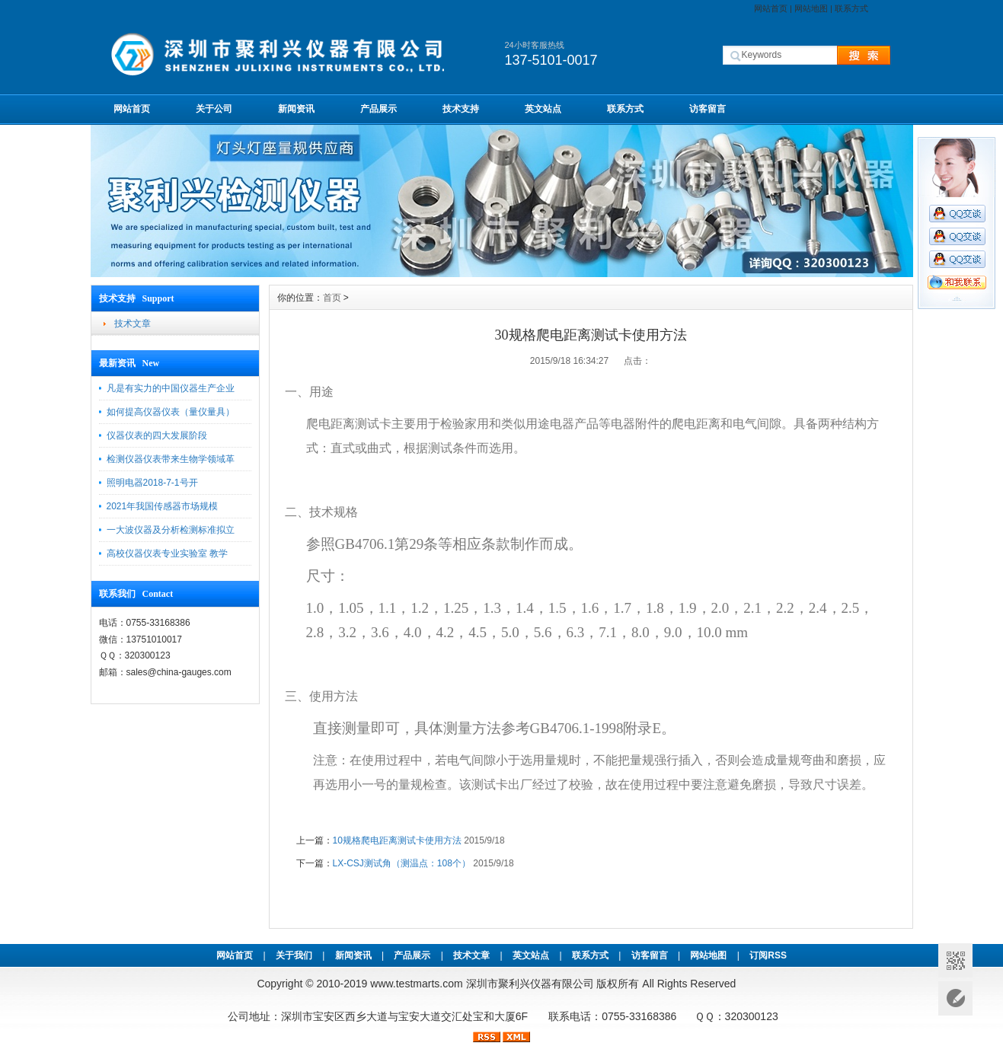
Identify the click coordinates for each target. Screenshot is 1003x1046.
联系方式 (851, 8)
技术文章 (132, 323)
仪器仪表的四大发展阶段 (157, 435)
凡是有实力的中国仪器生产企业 (171, 388)
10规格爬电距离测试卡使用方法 (397, 840)
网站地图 (811, 8)
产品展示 (378, 109)
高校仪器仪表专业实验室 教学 (167, 553)
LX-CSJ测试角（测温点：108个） (402, 863)
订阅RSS (768, 955)
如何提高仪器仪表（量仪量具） (171, 412)
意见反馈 (955, 998)
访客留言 (707, 109)
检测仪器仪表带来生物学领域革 (171, 459)
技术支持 (460, 109)
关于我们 (294, 955)
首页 (332, 297)
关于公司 (214, 109)
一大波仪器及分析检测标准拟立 (171, 530)
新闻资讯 (296, 109)
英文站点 (543, 109)
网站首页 (770, 8)
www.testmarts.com (416, 983)
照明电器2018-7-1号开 (152, 482)
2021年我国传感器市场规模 (163, 506)
